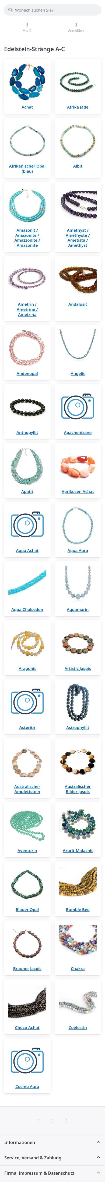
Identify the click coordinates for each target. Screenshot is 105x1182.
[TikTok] (66, 1121)
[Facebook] (39, 1121)
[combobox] (53, 10)
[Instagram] (52, 1121)
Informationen (19, 1142)
